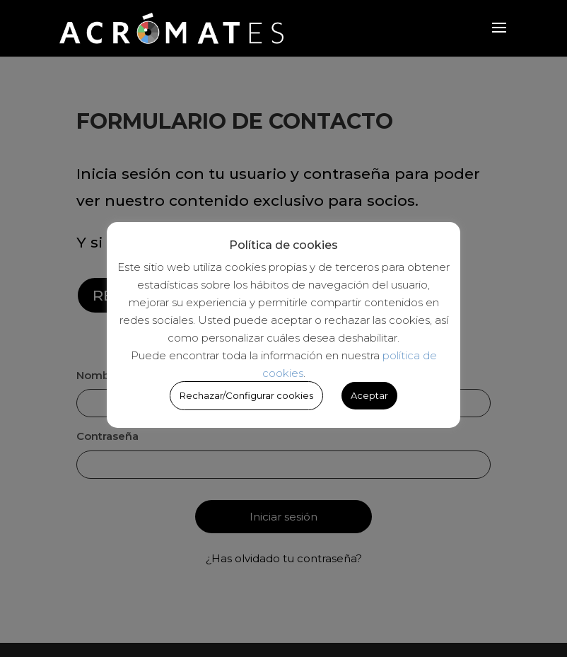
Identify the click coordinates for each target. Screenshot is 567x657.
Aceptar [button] (369, 395)
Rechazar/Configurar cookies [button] (246, 395)
